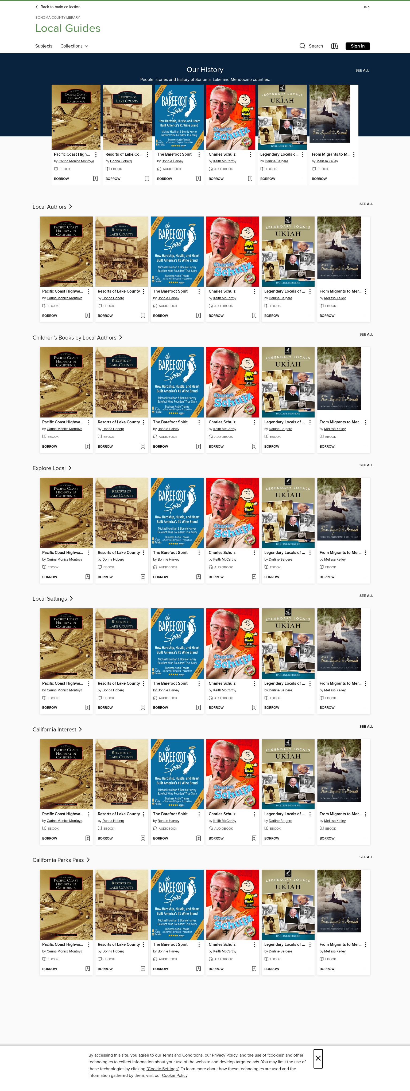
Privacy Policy (224, 1055)
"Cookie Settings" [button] (162, 1069)
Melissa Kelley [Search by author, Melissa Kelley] (327, 161)
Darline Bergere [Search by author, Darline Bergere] (276, 161)
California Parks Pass (62, 860)
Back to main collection (57, 7)
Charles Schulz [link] (222, 154)
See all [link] (362, 70)
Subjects (43, 46)
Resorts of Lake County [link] (125, 154)
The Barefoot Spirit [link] (174, 154)
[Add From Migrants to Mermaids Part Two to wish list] (353, 179)
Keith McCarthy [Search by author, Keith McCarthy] (224, 161)
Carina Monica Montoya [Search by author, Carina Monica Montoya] (76, 161)
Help (365, 7)
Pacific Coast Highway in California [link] (73, 154)
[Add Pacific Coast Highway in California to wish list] (95, 179)
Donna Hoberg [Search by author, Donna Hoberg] (121, 161)
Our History (205, 69)
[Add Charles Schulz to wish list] (250, 179)
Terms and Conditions (182, 1055)
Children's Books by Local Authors (78, 337)
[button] (310, 47)
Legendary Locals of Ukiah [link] (279, 154)
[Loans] (335, 47)
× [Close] (318, 1059)
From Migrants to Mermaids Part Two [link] (331, 154)
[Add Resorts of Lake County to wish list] (147, 179)
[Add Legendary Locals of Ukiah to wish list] (301, 179)
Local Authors (53, 207)
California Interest (58, 729)
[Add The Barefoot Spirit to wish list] (198, 179)
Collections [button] (74, 46)
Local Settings (53, 599)
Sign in (358, 46)
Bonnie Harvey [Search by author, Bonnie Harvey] (172, 161)
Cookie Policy (174, 1075)
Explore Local (53, 468)
